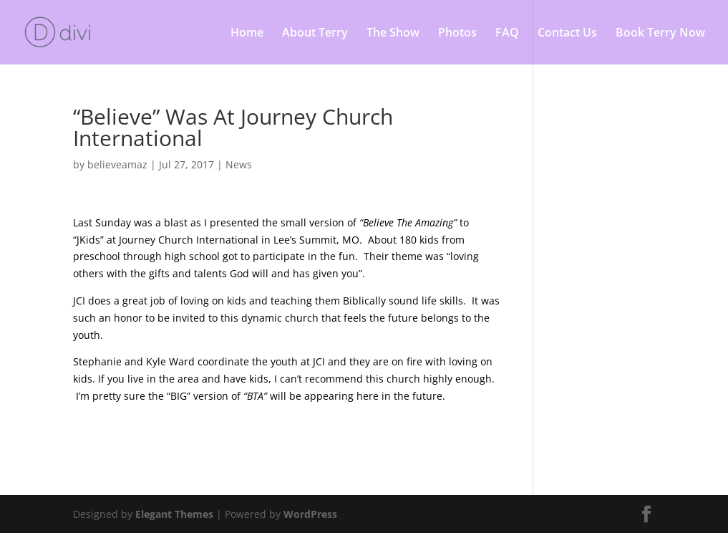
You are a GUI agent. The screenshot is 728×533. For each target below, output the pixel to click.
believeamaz (117, 164)
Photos (457, 33)
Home (246, 33)
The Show (393, 33)
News (238, 164)
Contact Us (567, 33)
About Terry (315, 33)
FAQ (507, 33)
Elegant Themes (174, 514)
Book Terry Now (660, 33)
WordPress (310, 514)
